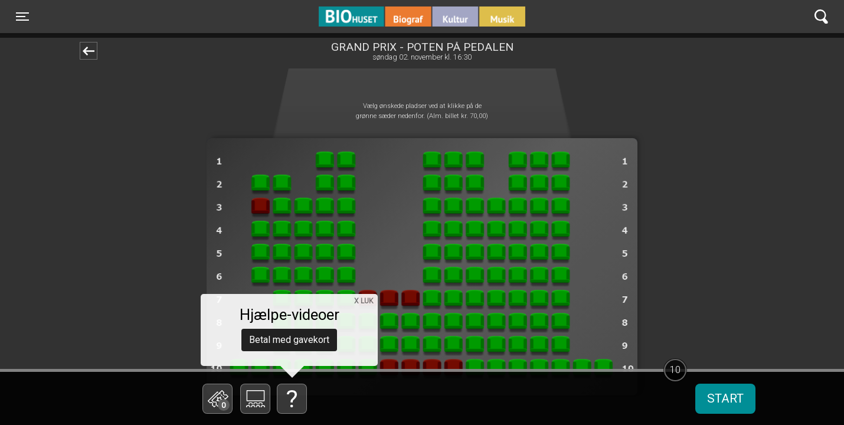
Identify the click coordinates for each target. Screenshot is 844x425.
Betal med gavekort (289, 339)
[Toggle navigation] (22, 16)
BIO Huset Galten (369, 16)
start (725, 398)
